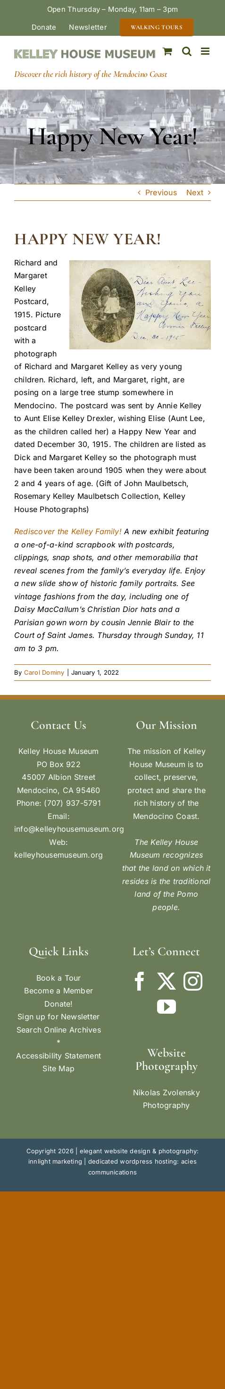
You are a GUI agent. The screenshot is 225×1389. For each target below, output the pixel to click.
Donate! (58, 1004)
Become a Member (58, 990)
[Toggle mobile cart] (167, 51)
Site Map (58, 1068)
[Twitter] (166, 981)
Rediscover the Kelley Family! (68, 531)
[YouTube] (166, 1006)
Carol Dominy (44, 672)
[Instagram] (192, 981)
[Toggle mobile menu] (206, 51)
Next (194, 192)
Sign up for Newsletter (58, 1016)
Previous (161, 192)
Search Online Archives (59, 1029)
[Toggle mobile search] (187, 51)
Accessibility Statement (58, 1055)
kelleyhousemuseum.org (58, 855)
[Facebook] (139, 981)
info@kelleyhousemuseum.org (69, 829)
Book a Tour (58, 978)
